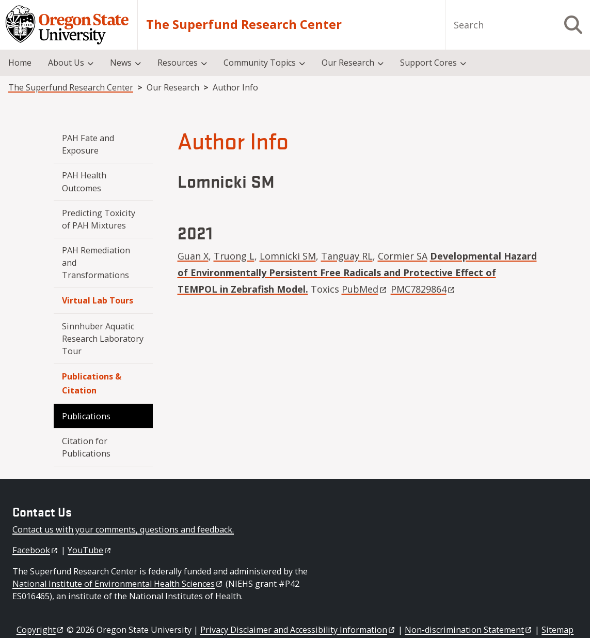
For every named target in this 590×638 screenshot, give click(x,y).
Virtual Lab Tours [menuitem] (97, 300)
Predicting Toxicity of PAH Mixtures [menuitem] (99, 219)
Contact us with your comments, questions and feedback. (123, 529)
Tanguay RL (347, 256)
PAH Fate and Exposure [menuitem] (89, 144)
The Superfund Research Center (244, 25)
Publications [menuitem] (86, 416)
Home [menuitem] (19, 62)
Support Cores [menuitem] (428, 62)
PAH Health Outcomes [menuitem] (85, 181)
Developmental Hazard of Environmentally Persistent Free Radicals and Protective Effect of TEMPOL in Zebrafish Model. (357, 273)
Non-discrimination (469, 629)
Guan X (193, 256)
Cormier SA (402, 256)
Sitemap (557, 629)
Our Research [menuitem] (348, 62)
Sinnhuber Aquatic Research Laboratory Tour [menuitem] (104, 339)
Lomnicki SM (288, 256)
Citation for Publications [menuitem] (86, 447)
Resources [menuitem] (177, 62)
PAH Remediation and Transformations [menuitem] (97, 263)
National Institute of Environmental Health (118, 583)
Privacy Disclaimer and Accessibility (298, 629)
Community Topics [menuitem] (260, 62)
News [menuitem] (121, 62)
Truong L (234, 256)
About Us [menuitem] (66, 62)
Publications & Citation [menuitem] (91, 383)
